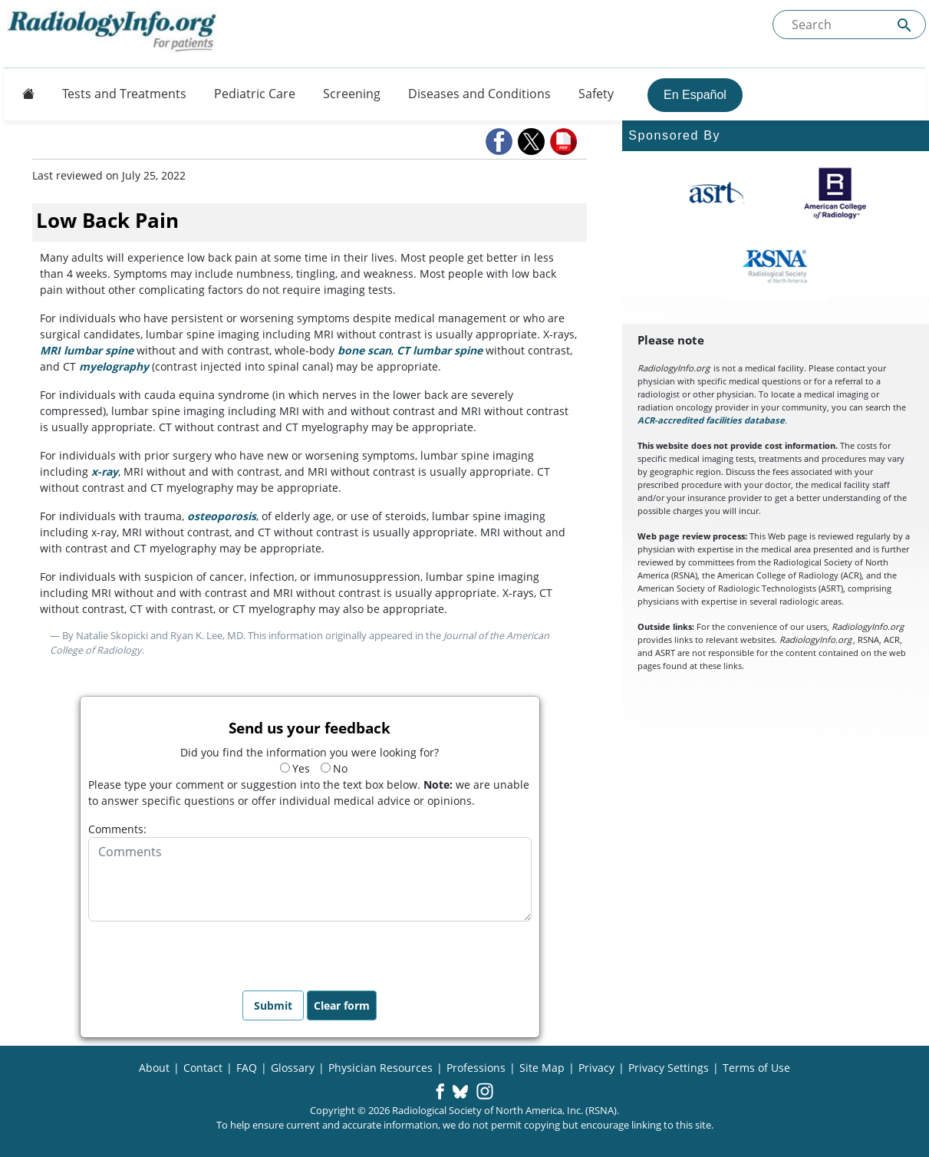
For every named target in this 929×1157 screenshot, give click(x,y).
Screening (351, 93)
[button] (500, 141)
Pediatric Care (254, 93)
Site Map (542, 1067)
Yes (295, 768)
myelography (114, 366)
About (154, 1067)
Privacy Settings (668, 1067)
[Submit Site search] (904, 25)
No (334, 768)
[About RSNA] (776, 266)
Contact (202, 1067)
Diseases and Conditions (479, 93)
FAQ (246, 1067)
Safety (596, 93)
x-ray (104, 471)
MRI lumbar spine (86, 350)
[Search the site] (849, 24)
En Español (695, 94)
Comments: (117, 829)
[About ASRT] (716, 193)
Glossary (293, 1067)
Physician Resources (380, 1067)
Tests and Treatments (124, 93)
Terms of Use (756, 1067)
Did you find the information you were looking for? (309, 752)
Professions (476, 1067)
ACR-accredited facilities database (711, 420)
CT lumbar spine (440, 350)
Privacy (596, 1067)
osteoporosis (221, 516)
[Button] (24, 93)
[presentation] (204, 951)
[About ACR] (835, 193)
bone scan (364, 350)
